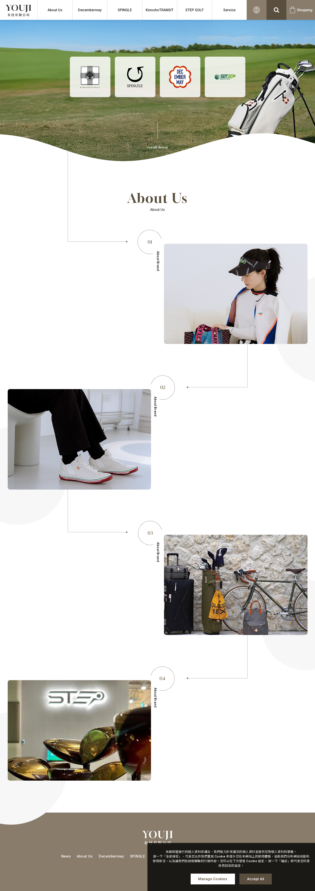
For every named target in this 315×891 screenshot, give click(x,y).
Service (229, 10)
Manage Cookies (212, 879)
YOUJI (19, 10)
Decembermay (90, 10)
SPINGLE (125, 10)
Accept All (255, 879)
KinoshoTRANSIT (159, 10)
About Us (55, 10)
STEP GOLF (194, 10)
